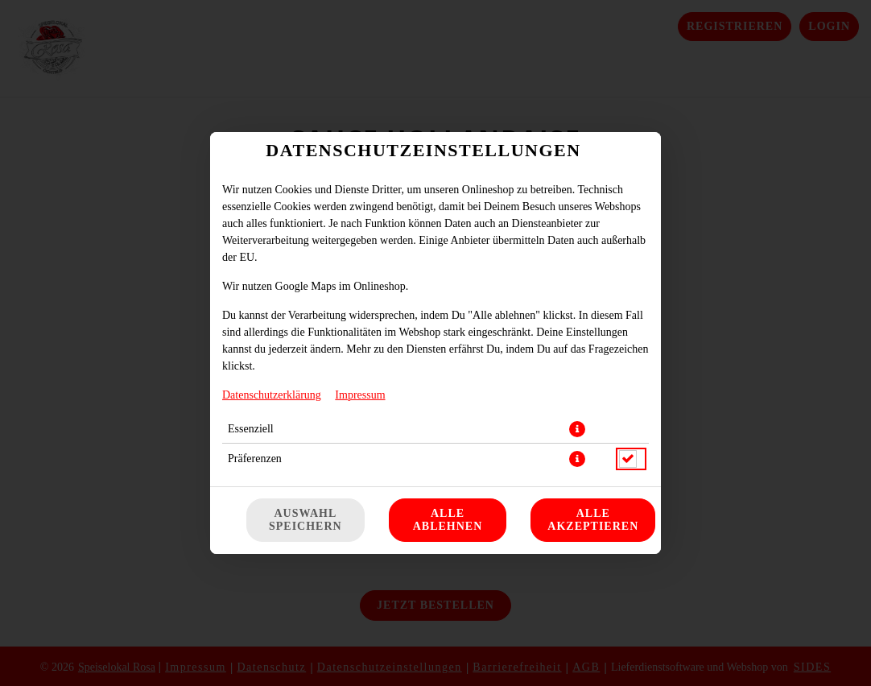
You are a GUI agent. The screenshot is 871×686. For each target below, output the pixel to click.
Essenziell (251, 429)
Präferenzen (255, 459)
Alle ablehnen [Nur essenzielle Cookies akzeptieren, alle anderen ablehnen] (448, 519)
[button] (577, 429)
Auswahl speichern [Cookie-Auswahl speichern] (305, 519)
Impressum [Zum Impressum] (360, 395)
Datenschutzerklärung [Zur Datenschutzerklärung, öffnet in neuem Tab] (271, 395)
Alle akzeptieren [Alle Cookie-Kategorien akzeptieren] (592, 519)
